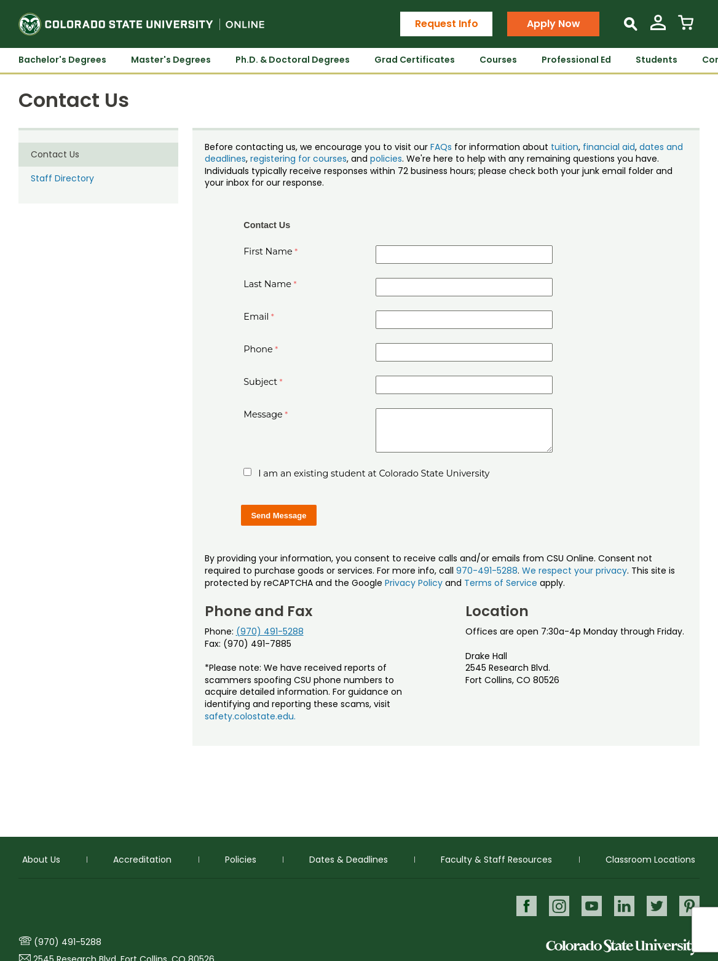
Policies (240, 859)
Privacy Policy (414, 583)
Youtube (590, 905)
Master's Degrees (171, 59)
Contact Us (55, 154)
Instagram (556, 905)
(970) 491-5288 (270, 631)
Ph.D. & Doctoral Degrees (292, 59)
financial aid (609, 147)
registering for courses (298, 158)
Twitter (656, 905)
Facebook (523, 905)
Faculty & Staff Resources (496, 859)
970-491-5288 (487, 570)
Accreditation (142, 859)
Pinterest (689, 905)
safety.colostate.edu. (250, 716)
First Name (268, 251)
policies (386, 158)
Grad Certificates (414, 59)
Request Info (446, 24)
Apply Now (553, 24)
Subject (260, 381)
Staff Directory (62, 178)
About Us (41, 859)
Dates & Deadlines (348, 859)
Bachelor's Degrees (62, 59)
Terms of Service (500, 583)
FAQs (441, 147)
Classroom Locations (650, 859)
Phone (258, 349)
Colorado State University (623, 947)
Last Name (267, 284)
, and (358, 158)
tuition (564, 147)
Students (656, 59)
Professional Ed (576, 59)
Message (263, 414)
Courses (498, 59)
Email (256, 316)
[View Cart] (685, 27)
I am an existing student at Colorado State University (373, 473)
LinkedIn (623, 905)
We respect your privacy (574, 570)
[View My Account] (658, 27)
